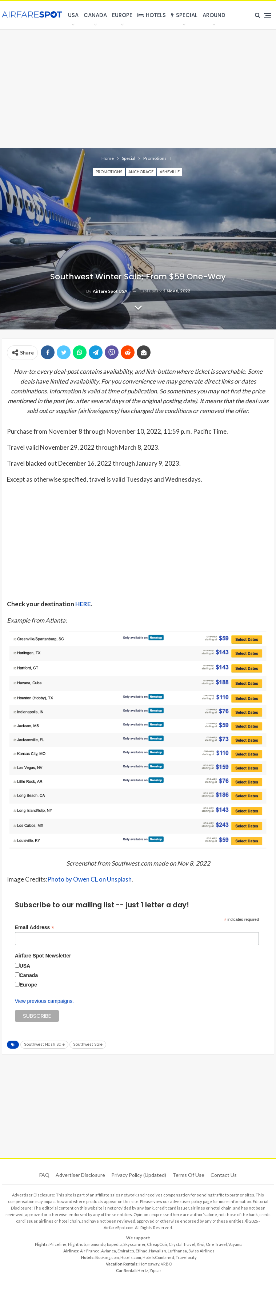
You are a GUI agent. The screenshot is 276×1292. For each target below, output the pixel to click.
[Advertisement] (138, 88)
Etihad (142, 1250)
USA (73, 15)
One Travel (216, 1244)
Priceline (58, 1244)
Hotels (151, 15)
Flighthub (77, 1244)
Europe (122, 15)
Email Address (35, 927)
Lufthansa (177, 1250)
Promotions (109, 171)
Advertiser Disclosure (80, 1175)
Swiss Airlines (201, 1250)
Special (184, 15)
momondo (96, 1244)
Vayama (235, 1244)
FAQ (44, 1175)
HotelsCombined (158, 1257)
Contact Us (224, 1175)
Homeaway (149, 1263)
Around (214, 15)
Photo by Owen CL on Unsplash (89, 879)
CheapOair (157, 1244)
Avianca (108, 1250)
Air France (90, 1250)
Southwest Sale (88, 1044)
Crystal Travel (182, 1244)
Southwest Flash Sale (44, 1044)
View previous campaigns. (44, 1001)
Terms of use (188, 1175)
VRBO (166, 1263)
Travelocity (186, 1257)
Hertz (142, 1270)
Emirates (125, 1250)
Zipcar (155, 1270)
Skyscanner (134, 1244)
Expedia (114, 1244)
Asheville (170, 171)
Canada (95, 15)
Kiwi (200, 1244)
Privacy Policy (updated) (138, 1175)
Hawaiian (157, 1250)
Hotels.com (130, 1257)
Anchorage (140, 171)
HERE (83, 604)
